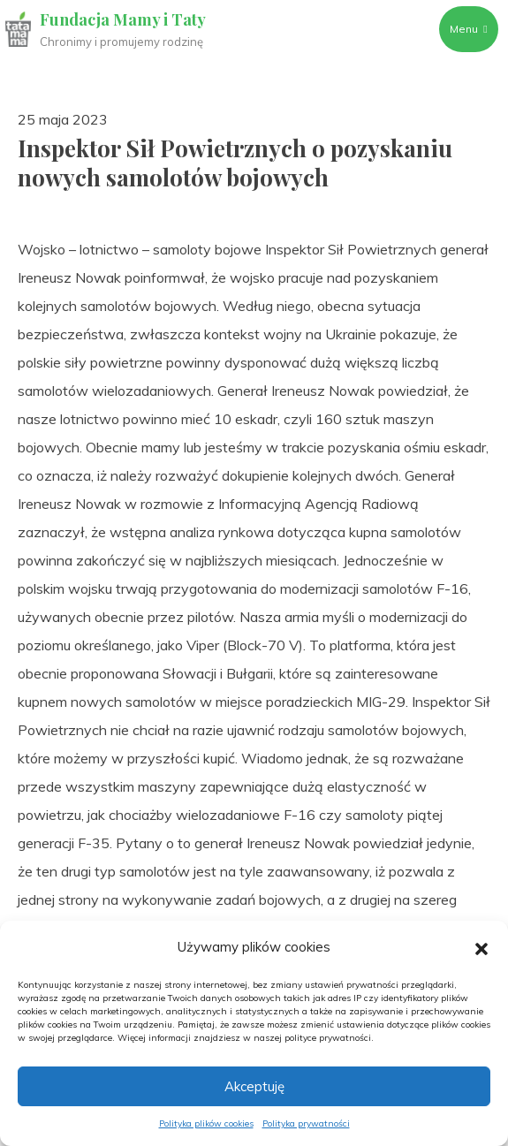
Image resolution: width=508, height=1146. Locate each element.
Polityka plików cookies (206, 1123)
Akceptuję (254, 1086)
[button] (481, 947)
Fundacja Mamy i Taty (123, 19)
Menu (468, 28)
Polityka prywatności (306, 1123)
